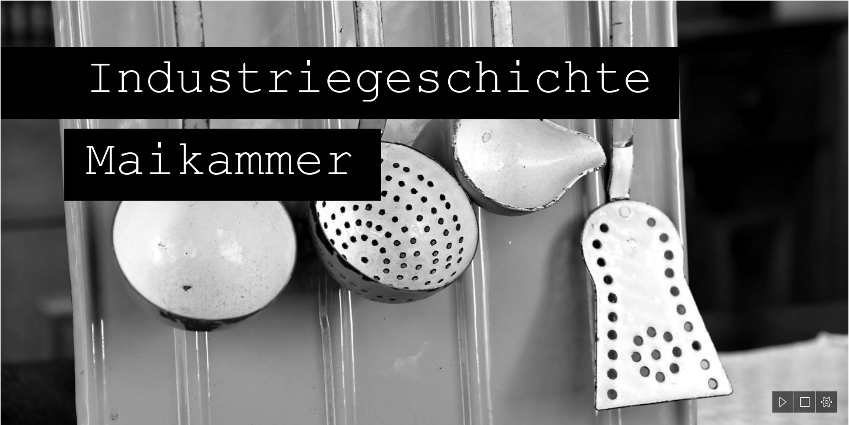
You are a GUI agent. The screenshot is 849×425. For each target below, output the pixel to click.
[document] (424, 212)
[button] (783, 402)
